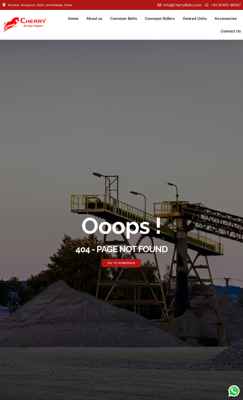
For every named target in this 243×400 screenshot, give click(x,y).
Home (73, 18)
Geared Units (195, 18)
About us (94, 18)
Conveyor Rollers (160, 18)
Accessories (226, 18)
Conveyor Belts (123, 18)
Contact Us (231, 31)
